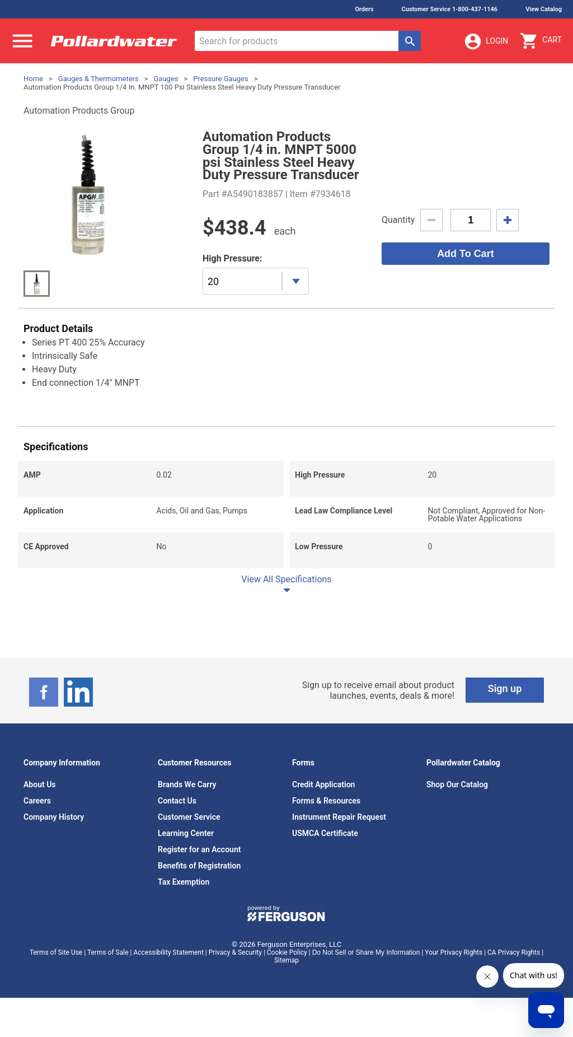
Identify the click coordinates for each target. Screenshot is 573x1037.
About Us (40, 784)
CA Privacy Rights (513, 952)
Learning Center (186, 833)
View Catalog (543, 9)
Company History (54, 816)
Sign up (505, 688)
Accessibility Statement (168, 952)
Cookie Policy (287, 952)
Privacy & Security (235, 952)
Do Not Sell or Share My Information (366, 952)
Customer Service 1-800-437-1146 (450, 9)
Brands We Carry (187, 784)
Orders (364, 9)
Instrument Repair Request (339, 816)
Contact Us (177, 800)
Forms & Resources (326, 800)
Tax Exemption (183, 881)
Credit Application (323, 784)
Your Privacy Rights (453, 952)
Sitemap (286, 960)
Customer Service (189, 816)
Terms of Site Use (56, 952)
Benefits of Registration (199, 865)
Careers (37, 800)
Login (485, 41)
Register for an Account (199, 849)
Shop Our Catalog (457, 784)
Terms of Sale (108, 952)
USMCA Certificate (325, 833)
